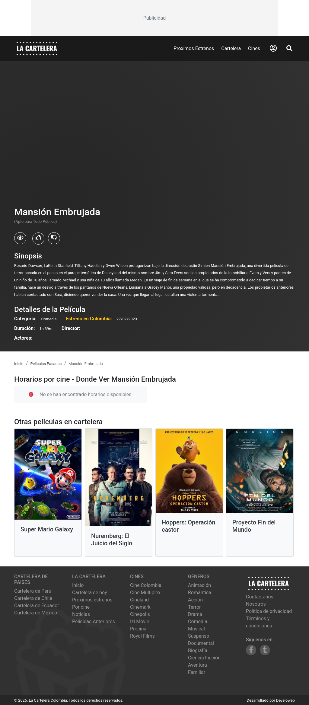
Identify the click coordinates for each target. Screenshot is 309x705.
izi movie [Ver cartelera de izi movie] (139, 621)
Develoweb (285, 700)
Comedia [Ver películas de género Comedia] (197, 621)
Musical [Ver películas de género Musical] (196, 629)
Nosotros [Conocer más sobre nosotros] (256, 604)
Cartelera (231, 48)
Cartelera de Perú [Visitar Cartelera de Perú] (32, 591)
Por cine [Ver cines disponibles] (81, 607)
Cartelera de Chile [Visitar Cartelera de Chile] (33, 598)
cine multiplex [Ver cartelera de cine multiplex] (145, 592)
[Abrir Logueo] (273, 48)
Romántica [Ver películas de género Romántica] (199, 592)
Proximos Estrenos (194, 48)
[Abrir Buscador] (289, 48)
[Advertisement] (154, 18)
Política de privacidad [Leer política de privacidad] (269, 611)
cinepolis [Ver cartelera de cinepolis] (140, 614)
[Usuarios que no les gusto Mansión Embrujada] (54, 238)
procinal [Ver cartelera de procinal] (139, 629)
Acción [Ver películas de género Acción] (195, 600)
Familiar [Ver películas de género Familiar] (196, 672)
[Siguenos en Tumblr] (265, 650)
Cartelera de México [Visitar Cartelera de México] (35, 613)
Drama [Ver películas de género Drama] (195, 614)
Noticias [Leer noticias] (81, 614)
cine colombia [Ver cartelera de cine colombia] (145, 585)
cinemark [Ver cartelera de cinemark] (140, 607)
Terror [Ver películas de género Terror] (194, 607)
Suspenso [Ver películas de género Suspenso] (198, 636)
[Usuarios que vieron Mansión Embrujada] (20, 238)
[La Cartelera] (36, 48)
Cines (254, 48)
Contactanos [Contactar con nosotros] (259, 597)
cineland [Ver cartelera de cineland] (139, 600)
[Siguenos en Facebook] (251, 650)
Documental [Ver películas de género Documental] (201, 643)
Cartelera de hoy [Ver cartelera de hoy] (89, 592)
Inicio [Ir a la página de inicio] (78, 585)
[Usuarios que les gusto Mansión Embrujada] (38, 238)
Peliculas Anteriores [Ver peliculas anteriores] (93, 621)
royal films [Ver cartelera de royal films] (142, 636)
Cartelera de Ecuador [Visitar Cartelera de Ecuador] (36, 605)
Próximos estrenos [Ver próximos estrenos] (92, 600)
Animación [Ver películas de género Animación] (199, 585)
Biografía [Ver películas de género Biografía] (197, 650)
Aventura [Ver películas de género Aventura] (197, 665)
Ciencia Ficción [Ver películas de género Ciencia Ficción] (204, 658)
